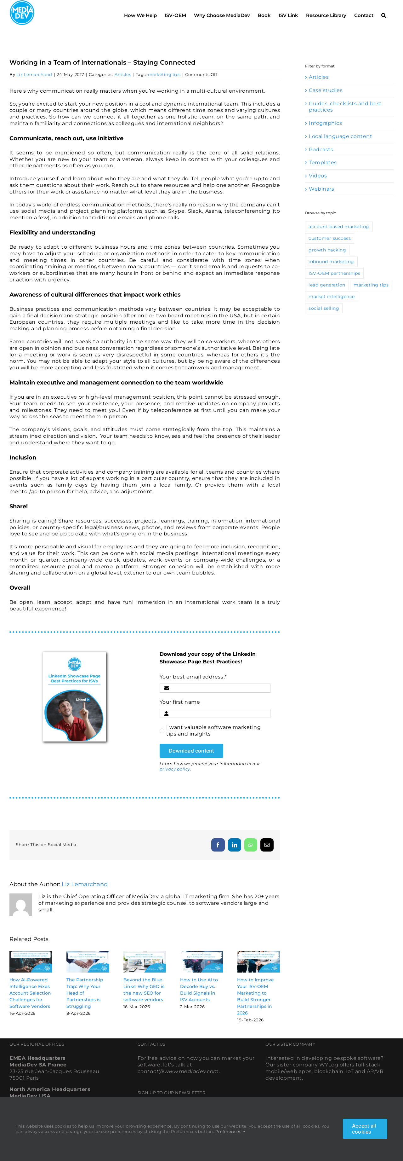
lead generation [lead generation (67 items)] (327, 285)
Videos (318, 176)
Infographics (325, 123)
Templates (323, 162)
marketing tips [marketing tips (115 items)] (371, 285)
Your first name (180, 702)
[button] (383, 13)
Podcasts (321, 150)
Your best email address (193, 677)
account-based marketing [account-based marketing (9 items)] (339, 226)
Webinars (321, 189)
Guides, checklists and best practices (345, 107)
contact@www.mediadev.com (178, 1071)
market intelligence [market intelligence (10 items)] (332, 296)
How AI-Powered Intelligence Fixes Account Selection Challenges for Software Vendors (30, 993)
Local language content (340, 136)
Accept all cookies (364, 1129)
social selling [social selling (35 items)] (324, 308)
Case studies (326, 90)
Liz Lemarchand (34, 74)
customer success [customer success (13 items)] (330, 238)
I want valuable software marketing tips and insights (213, 730)
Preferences (230, 1131)
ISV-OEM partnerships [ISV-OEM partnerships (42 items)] (334, 273)
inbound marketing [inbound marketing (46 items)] (331, 261)
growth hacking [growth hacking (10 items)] (327, 250)
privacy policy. (175, 768)
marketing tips (164, 74)
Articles (123, 74)
